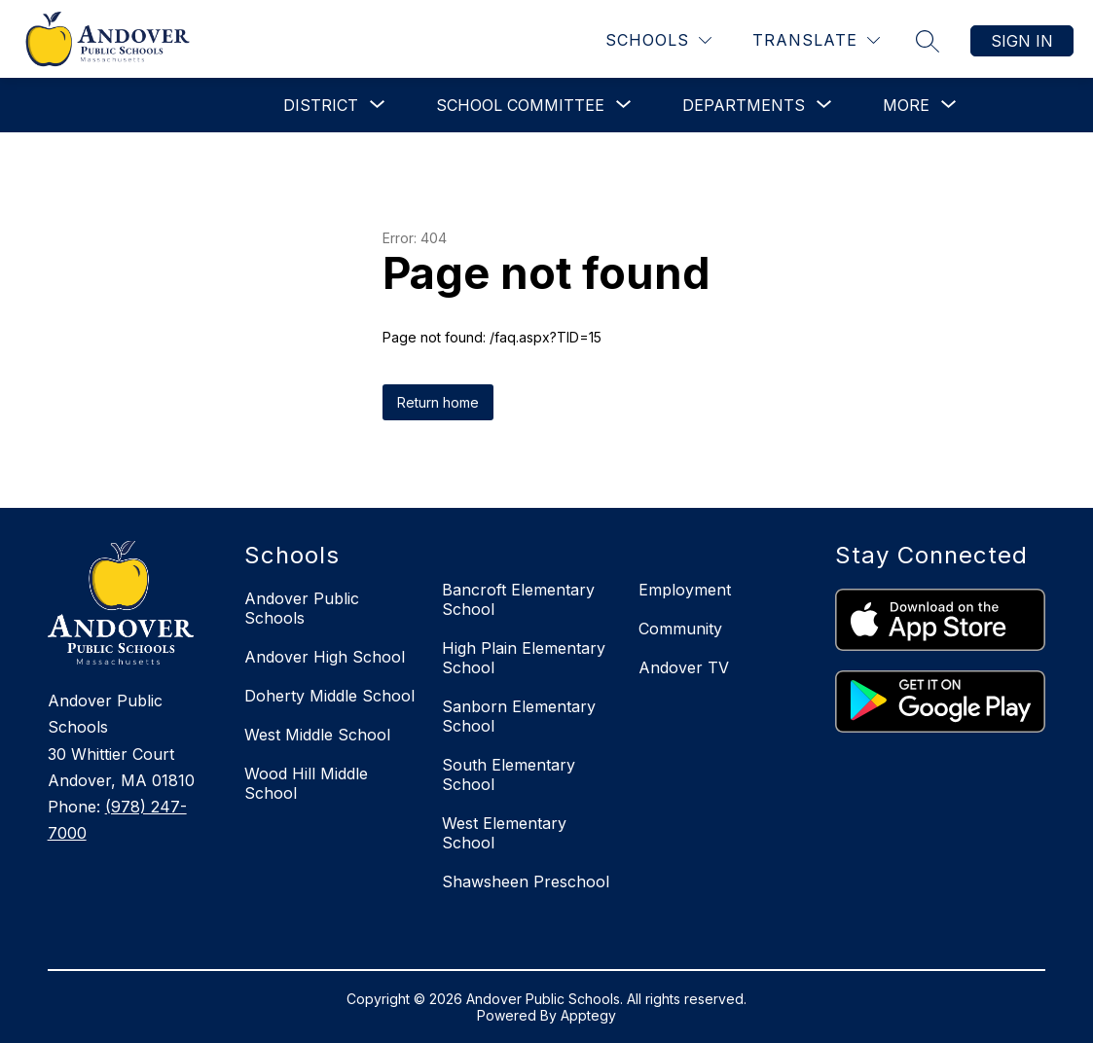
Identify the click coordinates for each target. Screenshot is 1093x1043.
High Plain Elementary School (523, 657)
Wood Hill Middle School (306, 783)
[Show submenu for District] (320, 105)
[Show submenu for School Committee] (520, 105)
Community (680, 628)
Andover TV (683, 667)
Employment (684, 589)
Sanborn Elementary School (519, 716)
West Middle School (317, 734)
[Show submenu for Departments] (743, 105)
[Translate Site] (816, 40)
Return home (438, 402)
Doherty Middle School (329, 695)
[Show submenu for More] (906, 105)
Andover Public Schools (301, 608)
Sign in (1022, 41)
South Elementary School (508, 774)
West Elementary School (504, 832)
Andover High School (324, 656)
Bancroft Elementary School (518, 599)
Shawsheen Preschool (525, 881)
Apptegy (588, 1015)
